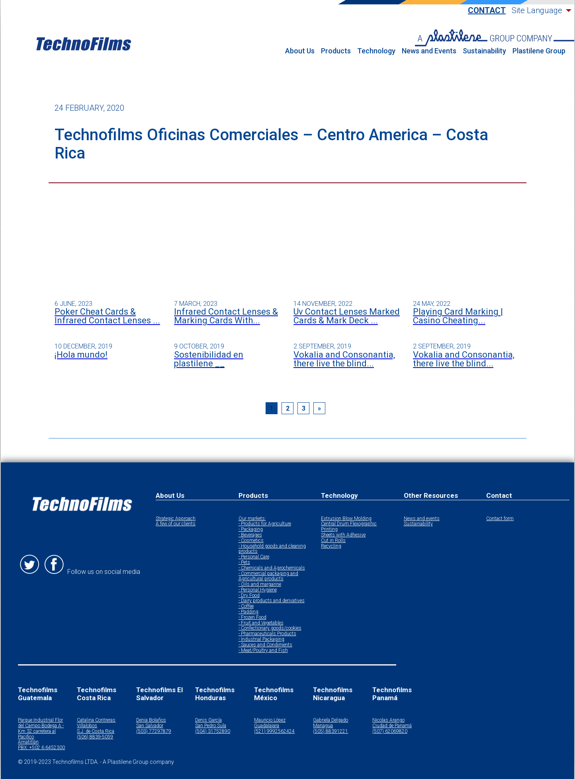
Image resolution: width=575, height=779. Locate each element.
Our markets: (252, 518)
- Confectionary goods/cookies (270, 628)
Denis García (208, 720)
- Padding (248, 612)
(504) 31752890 (212, 731)
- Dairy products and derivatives (272, 600)
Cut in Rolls (333, 540)
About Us (300, 51)
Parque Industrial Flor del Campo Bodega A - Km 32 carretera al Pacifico (41, 728)
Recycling (331, 546)
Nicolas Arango (388, 720)
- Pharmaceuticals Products (267, 633)
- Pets (244, 562)
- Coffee (246, 606)
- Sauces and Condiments (265, 645)
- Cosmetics (251, 540)
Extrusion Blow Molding (346, 518)
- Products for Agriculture (265, 524)
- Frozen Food (252, 617)
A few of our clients (176, 524)
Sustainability (484, 51)
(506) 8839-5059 (95, 737)
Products (336, 51)
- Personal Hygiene (258, 590)
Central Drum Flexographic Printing (349, 526)
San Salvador (149, 725)
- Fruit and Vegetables (261, 623)
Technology (376, 51)
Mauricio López (270, 720)
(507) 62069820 (389, 731)
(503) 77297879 (153, 731)
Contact (487, 10)
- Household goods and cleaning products (272, 549)
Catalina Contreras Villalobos (96, 723)
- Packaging (251, 529)
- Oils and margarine (260, 584)
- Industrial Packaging (261, 639)
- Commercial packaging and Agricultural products (268, 576)
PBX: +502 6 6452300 (41, 747)
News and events (422, 518)
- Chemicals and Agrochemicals (272, 568)
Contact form (500, 518)
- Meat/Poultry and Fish (263, 650)
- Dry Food (249, 595)
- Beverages (250, 535)
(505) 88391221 (330, 731)
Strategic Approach (176, 518)
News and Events (429, 51)
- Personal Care (254, 557)
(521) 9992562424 (274, 731)
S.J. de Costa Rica (95, 731)
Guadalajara (266, 725)
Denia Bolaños (151, 720)
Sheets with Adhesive (343, 535)
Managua (323, 725)
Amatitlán (28, 742)
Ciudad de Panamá (392, 725)
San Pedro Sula (210, 725)
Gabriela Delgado (330, 720)
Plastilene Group (538, 51)
